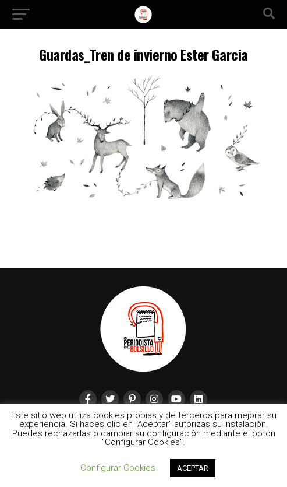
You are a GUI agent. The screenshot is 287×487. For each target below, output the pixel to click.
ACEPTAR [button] (192, 468)
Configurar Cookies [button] (117, 468)
